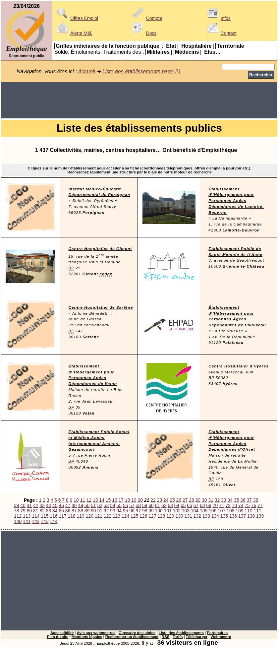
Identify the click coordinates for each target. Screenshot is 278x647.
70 (215, 505)
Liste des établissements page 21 (141, 71)
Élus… (212, 52)
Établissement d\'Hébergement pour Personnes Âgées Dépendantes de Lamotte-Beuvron (236, 201)
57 (131, 505)
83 (48, 510)
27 (185, 500)
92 (106, 510)
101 (168, 510)
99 (150, 510)
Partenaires (217, 633)
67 (196, 505)
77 (259, 505)
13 (95, 500)
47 (67, 505)
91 (99, 510)
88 (80, 510)
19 (133, 500)
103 (186, 510)
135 (224, 516)
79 (22, 510)
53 (106, 505)
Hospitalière (196, 46)
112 (18, 516)
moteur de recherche (193, 172)
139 (260, 516)
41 (29, 505)
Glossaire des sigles (137, 633)
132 (197, 516)
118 (71, 516)
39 (16, 505)
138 (251, 516)
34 (229, 500)
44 (48, 505)
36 (242, 500)
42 (35, 505)
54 (112, 505)
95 (125, 510)
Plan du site (58, 637)
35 (236, 500)
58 (138, 505)
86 (67, 510)
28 (191, 500)
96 (131, 510)
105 (203, 510)
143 (44, 521)
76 (253, 505)
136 (233, 516)
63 (170, 505)
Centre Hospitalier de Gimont (100, 248)
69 (208, 505)
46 (61, 505)
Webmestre (221, 637)
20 (140, 500)
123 (116, 516)
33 (223, 500)
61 (157, 505)
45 (54, 505)
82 (41, 510)
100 (159, 510)
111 (257, 510)
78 (16, 510)
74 (240, 505)
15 (108, 500)
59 (144, 505)
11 (82, 500)
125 (134, 516)
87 (74, 510)
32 (217, 500)
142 (35, 521)
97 (138, 510)
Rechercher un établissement (132, 637)
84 (54, 510)
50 (86, 505)
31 (210, 500)
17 (121, 500)
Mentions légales (87, 637)
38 (255, 500)
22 (152, 500)
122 (107, 516)
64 (176, 505)
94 (119, 510)
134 (215, 516)
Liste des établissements (181, 633)
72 (227, 505)
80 (29, 510)
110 (248, 510)
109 (239, 510)
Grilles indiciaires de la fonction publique (107, 46)
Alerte (73, 33)
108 (230, 510)
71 (221, 505)
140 (18, 521)
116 (53, 516)
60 (150, 505)
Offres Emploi (76, 18)
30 (204, 500)
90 (93, 510)
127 (152, 516)
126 (143, 516)
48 (74, 505)
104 (194, 510)
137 (242, 516)
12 (88, 500)
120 (89, 516)
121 (98, 516)
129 (170, 516)
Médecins (187, 52)
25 (172, 500)
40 (22, 505)
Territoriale (230, 46)
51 (93, 505)
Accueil (86, 71)
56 (125, 505)
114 (35, 516)
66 (189, 505)
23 (159, 500)
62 (163, 505)
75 (247, 505)
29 (197, 500)
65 (183, 505)
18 (127, 500)
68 (202, 505)
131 (188, 516)
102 (177, 510)
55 (119, 505)
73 (234, 505)
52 (99, 505)
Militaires (158, 52)
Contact (221, 33)
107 (221, 510)
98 (144, 510)
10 (76, 500)
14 (101, 500)
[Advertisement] (139, 100)
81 (35, 510)
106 (212, 510)
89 (86, 510)
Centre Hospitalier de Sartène (101, 307)
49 (80, 505)
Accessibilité (62, 633)
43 (41, 505)
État (171, 46)
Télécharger (196, 637)
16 (114, 500)
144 (53, 521)
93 (112, 510)
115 (44, 516)
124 (125, 516)
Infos (218, 18)
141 (26, 521)
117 (62, 516)
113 (26, 516)
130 (179, 516)
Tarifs (178, 637)
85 (61, 510)
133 (206, 516)
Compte (146, 18)
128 (161, 516)
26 (178, 500)
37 (249, 500)
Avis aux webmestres (96, 633)
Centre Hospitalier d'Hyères (238, 366)
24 (165, 500)
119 (80, 516)
